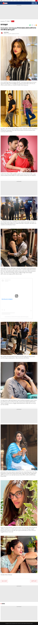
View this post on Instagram (7, 299)
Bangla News (3, 21)
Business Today (26, 0)
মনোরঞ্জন (8, 21)
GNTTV (13, 0)
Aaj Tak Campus (8, 0)
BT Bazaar (31, 0)
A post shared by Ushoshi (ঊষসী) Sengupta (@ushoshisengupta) (16, 316)
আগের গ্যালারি (4, 581)
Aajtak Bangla (6, 32)
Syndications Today (29, 623)
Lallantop (16, 0)
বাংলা (1, 0)
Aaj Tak (4, 0)
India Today (21, 0)
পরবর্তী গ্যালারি (33, 581)
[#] (30, 25)
